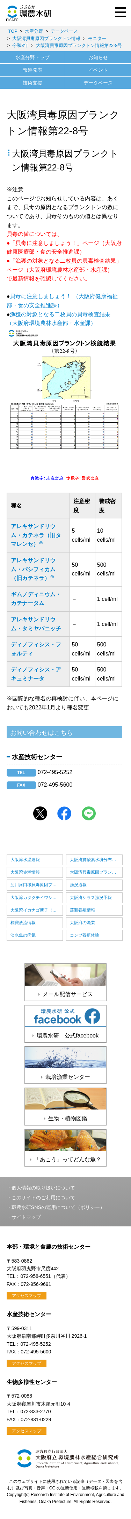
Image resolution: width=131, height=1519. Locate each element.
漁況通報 (78, 884)
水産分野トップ (32, 57)
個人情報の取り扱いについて (43, 1188)
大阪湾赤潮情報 (25, 872)
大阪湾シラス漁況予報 (91, 897)
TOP (12, 31)
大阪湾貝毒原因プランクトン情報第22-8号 (79, 45)
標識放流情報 (23, 922)
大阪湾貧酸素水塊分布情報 (95, 859)
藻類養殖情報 (82, 910)
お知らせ (98, 57)
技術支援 (32, 83)
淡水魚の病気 (23, 935)
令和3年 (20, 45)
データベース (64, 31)
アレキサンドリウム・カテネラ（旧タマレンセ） (36, 535)
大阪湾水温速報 (25, 859)
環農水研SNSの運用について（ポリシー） (58, 1207)
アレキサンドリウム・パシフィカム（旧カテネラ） (33, 569)
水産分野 (34, 31)
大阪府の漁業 (82, 922)
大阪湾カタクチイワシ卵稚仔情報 (36, 897)
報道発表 (32, 70)
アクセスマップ (26, 1295)
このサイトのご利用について (43, 1197)
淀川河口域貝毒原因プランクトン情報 (36, 884)
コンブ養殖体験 (84, 935)
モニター (97, 38)
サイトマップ (26, 1217)
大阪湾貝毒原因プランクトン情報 (46, 38)
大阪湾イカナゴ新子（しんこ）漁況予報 (36, 910)
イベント (98, 70)
